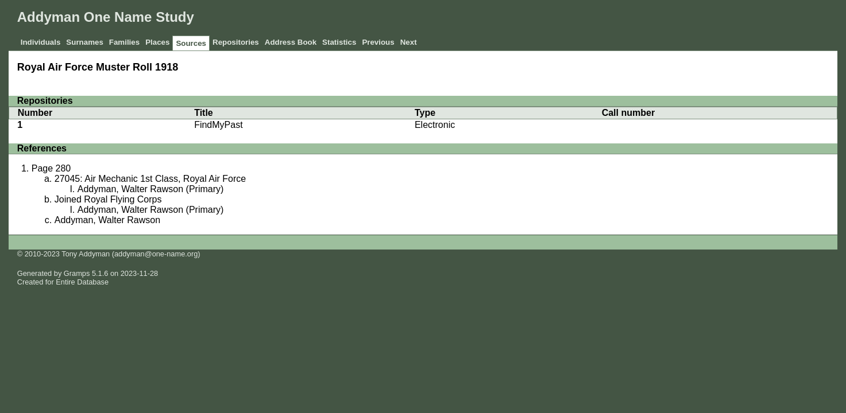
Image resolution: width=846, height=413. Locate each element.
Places (157, 42)
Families (124, 42)
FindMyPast (218, 125)
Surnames (84, 42)
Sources (191, 43)
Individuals (41, 42)
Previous (378, 42)
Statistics (339, 42)
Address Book (290, 42)
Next (408, 42)
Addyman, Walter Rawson (107, 220)
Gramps (77, 273)
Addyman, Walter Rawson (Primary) (151, 189)
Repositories (236, 42)
